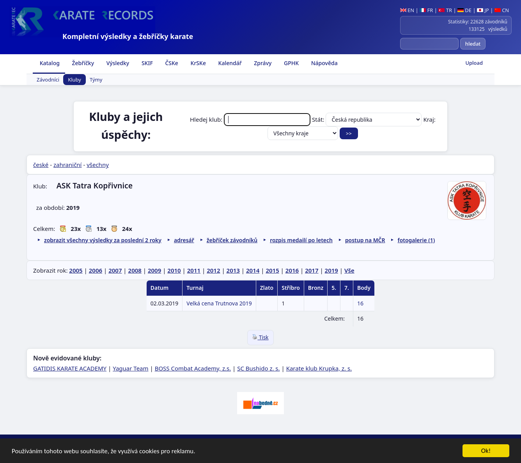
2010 (174, 270)
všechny (98, 165)
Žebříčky (82, 63)
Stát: (367, 119)
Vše (349, 270)
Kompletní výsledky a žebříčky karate (127, 36)
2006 (95, 270)
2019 (331, 270)
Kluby (74, 79)
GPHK (290, 63)
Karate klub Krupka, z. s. (319, 368)
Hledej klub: (251, 119)
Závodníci (48, 79)
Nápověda (324, 63)
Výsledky (117, 63)
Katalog (49, 63)
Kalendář (229, 63)
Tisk (260, 337)
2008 (135, 270)
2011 (193, 270)
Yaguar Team (130, 368)
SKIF (146, 63)
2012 (213, 270)
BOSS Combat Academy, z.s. (193, 368)
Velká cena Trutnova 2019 (219, 303)
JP (483, 10)
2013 (233, 270)
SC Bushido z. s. (258, 368)
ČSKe (171, 63)
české (40, 165)
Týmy (96, 79)
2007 (115, 270)
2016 (292, 270)
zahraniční (67, 165)
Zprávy (262, 63)
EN (407, 10)
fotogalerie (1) (416, 240)
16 (360, 303)
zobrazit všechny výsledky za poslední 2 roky (102, 240)
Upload (474, 62)
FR (426, 10)
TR (445, 10)
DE (464, 10)
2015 (272, 270)
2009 (154, 270)
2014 (252, 270)
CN (501, 10)
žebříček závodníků (232, 240)
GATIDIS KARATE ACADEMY (69, 368)
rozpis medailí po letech (301, 240)
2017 (311, 270)
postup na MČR (365, 240)
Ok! (486, 451)
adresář (184, 240)
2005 (75, 270)
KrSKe (197, 63)
